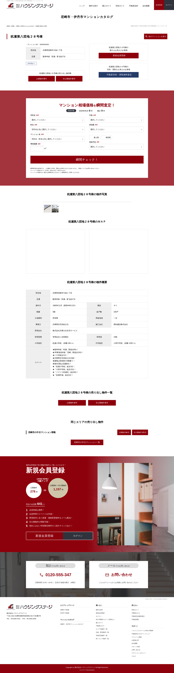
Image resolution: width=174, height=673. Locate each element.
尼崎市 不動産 (10, 26)
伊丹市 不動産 (64, 613)
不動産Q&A (133, 6)
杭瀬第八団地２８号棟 (41, 26)
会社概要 (146, 6)
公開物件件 (41, 78)
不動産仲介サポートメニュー (141, 634)
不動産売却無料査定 (138, 616)
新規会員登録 (100, 613)
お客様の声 (135, 640)
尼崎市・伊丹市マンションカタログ (25, 26)
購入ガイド (106, 6)
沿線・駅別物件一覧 (102, 632)
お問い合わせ (136, 650)
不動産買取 (135, 619)
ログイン (99, 616)
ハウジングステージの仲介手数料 (142, 630)
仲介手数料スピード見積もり (105, 619)
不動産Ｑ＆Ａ (100, 626)
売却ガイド (120, 6)
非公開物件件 (69, 78)
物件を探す (93, 6)
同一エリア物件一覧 (102, 639)
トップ (82, 6)
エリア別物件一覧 (101, 629)
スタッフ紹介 (136, 646)
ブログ (134, 656)
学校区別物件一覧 (101, 635)
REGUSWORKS (90, 670)
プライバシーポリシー (139, 653)
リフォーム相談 (137, 637)
